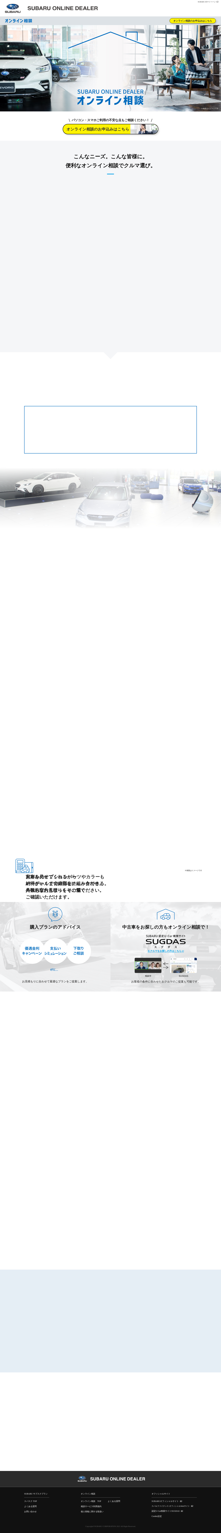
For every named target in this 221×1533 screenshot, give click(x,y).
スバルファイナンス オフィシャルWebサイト (171, 1506)
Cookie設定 (157, 1516)
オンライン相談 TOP (91, 1501)
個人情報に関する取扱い (92, 1511)
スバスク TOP (30, 1501)
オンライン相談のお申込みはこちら (192, 21)
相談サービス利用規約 (91, 1506)
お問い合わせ (30, 1511)
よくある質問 (30, 1506)
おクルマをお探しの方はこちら (164, 951)
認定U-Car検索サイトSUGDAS (166, 1511)
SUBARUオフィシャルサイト (165, 1501)
